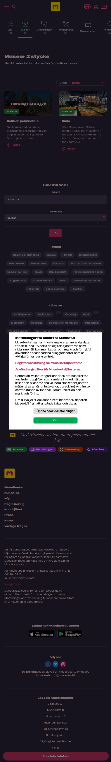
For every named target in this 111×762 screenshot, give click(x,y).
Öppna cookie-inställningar (55, 411)
